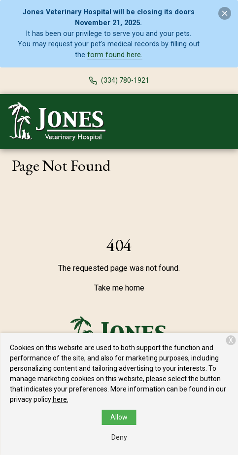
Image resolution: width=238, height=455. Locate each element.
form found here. (114, 55)
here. (60, 399)
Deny (119, 437)
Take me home (119, 287)
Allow (119, 417)
